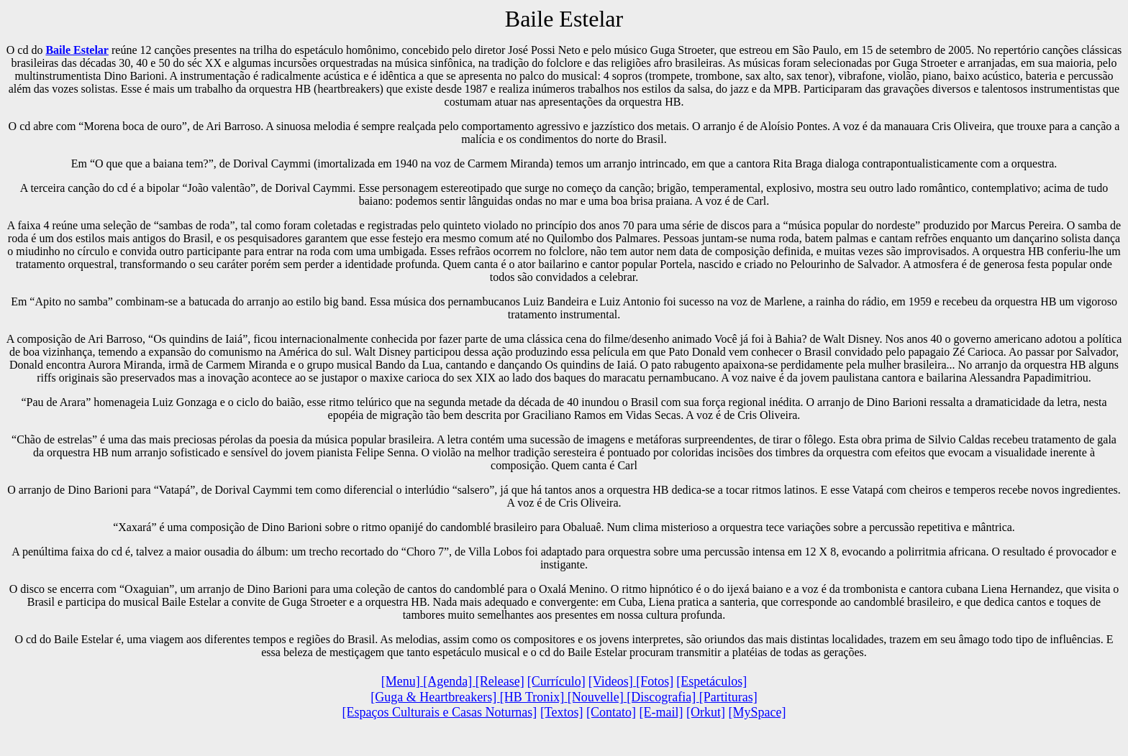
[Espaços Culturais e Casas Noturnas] (439, 712)
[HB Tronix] (532, 697)
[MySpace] (757, 712)
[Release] (500, 681)
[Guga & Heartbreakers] (434, 697)
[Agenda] (449, 681)
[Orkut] (705, 712)
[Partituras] (728, 697)
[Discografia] (663, 697)
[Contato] (611, 712)
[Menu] (402, 681)
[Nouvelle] (596, 697)
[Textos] (561, 712)
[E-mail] (661, 712)
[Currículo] (556, 681)
